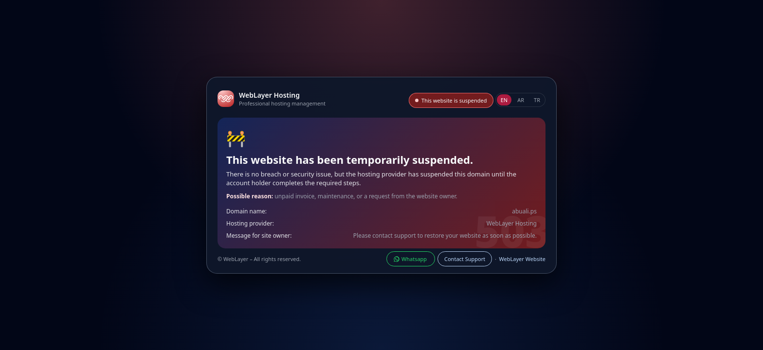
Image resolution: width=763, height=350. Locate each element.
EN (504, 100)
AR (520, 100)
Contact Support (464, 258)
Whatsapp (410, 258)
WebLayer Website (522, 258)
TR (537, 100)
